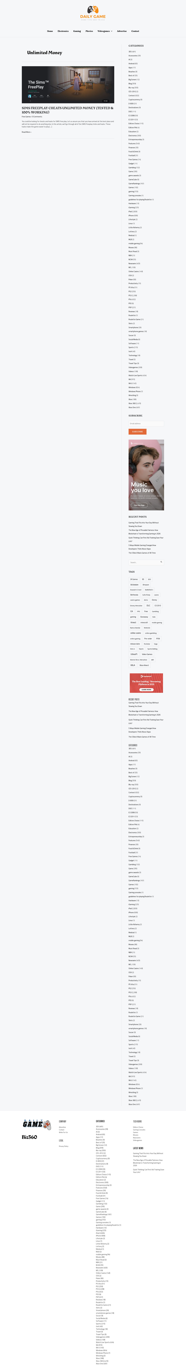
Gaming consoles (135, 195)
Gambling (132, 167)
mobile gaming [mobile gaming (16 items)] (157, 622)
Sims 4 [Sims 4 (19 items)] (132, 649)
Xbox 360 (132, 403)
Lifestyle (132, 219)
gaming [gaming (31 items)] (133, 617)
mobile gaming (134, 243)
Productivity (133, 283)
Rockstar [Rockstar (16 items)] (147, 644)
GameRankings (134, 183)
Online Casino (134, 271)
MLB (130, 239)
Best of (131, 75)
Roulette (132, 315)
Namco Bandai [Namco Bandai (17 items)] (135, 627)
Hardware (132, 203)
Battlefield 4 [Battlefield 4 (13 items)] (149, 589)
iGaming (132, 207)
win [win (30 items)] (152, 660)
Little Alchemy (134, 227)
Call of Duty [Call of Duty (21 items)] (146, 594)
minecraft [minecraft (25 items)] (144, 622)
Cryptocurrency (134, 99)
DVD (130, 111)
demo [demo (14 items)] (146, 600)
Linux (131, 223)
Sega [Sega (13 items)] (155, 644)
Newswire (132, 263)
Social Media (133, 339)
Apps (130, 67)
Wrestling (132, 395)
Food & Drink (133, 151)
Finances (132, 147)
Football (132, 155)
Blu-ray (131, 87)
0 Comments (37, 116)
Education (132, 131)
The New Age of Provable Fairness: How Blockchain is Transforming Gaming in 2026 (145, 532)
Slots (131, 323)
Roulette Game (134, 319)
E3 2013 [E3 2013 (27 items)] (158, 605)
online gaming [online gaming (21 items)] (135, 638)
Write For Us (63, 1132)
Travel (131, 359)
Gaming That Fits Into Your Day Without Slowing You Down (148, 1155)
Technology (133, 355)
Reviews (132, 311)
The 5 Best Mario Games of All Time (142, 553)
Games (131, 187)
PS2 (130, 291)
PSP (130, 307)
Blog (130, 83)
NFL (130, 267)
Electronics (133, 135)
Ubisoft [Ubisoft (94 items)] (134, 654)
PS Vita (131, 287)
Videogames (133, 367)
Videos (131, 371)
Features (132, 143)
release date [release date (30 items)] (135, 644)
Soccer (131, 335)
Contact (62, 1130)
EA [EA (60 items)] (131, 611)
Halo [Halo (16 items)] (154, 617)
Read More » (26, 132)
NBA (130, 255)
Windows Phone (135, 391)
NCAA (131, 259)
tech (130, 351)
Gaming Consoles (139, 1130)
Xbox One (132, 407)
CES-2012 (132, 91)
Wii (130, 379)
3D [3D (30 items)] (143, 579)
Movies (131, 247)
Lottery (131, 231)
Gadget (131, 163)
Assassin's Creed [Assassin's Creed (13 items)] (135, 589)
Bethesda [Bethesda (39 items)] (134, 595)
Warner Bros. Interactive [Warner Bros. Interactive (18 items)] (138, 659)
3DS (130, 51)
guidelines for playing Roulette (140, 199)
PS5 (130, 303)
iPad (130, 211)
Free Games (26, 116)
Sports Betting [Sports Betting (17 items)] (152, 649)
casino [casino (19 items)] (156, 594)
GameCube (133, 179)
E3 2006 (132, 115)
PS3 (130, 295)
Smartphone (133, 327)
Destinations (133, 107)
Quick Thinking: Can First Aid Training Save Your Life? (147, 1171)
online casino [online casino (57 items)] (135, 633)
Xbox (130, 399)
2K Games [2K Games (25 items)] (134, 579)
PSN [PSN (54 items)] (158, 638)
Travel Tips (133, 363)
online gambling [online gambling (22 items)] (150, 633)
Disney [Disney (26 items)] (154, 600)
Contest (132, 95)
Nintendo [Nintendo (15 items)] (147, 627)
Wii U (130, 383)
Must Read (133, 251)
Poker (131, 279)
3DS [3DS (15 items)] (149, 579)
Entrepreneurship (135, 139)
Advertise (62, 1127)
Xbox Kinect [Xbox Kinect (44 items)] (144, 665)
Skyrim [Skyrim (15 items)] (141, 649)
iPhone (131, 215)
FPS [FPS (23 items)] (138, 611)
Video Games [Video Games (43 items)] (147, 654)
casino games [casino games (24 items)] (135, 600)
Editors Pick (133, 127)
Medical (131, 235)
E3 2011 (132, 119)
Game (131, 171)
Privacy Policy (64, 1146)
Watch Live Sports (135, 375)
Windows (132, 387)
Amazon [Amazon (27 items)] (146, 584)
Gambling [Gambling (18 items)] (155, 611)
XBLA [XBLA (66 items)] (132, 665)
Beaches (132, 71)
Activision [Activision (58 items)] (134, 585)
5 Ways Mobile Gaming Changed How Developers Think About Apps (142, 547)
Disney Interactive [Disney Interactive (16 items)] (136, 605)
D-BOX (131, 103)
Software (132, 343)
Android (131, 63)
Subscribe (137, 431)
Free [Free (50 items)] (146, 611)
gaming (131, 191)
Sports (131, 347)
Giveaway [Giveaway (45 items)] (144, 617)
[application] (111, 31)
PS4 (130, 299)
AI (129, 59)
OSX (130, 275)
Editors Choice (134, 123)
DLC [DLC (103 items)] (148, 606)
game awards (134, 175)
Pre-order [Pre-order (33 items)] (148, 638)
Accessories (133, 55)
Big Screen (133, 79)
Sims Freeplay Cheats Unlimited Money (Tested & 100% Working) (66, 110)
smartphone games (136, 331)
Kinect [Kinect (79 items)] (133, 622)
